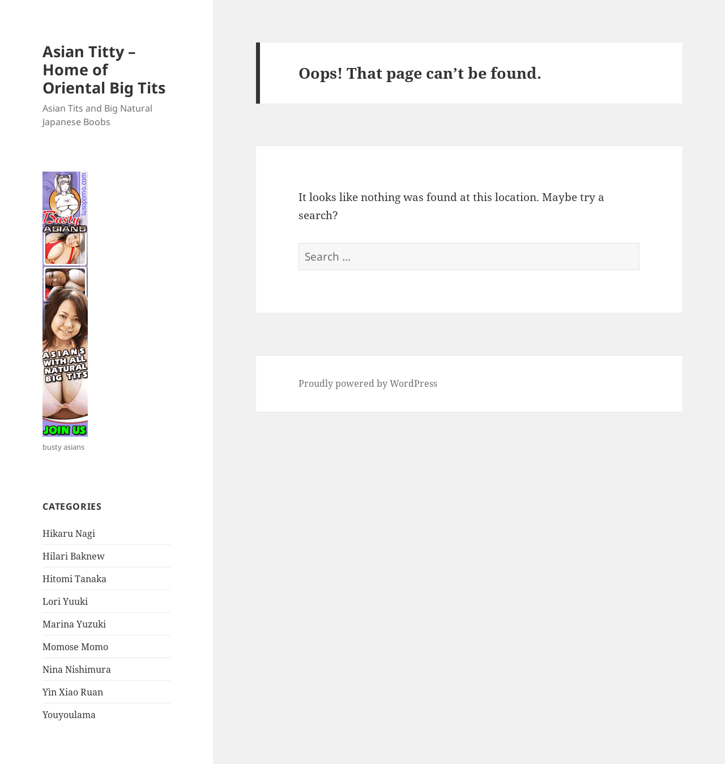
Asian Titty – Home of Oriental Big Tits (103, 69)
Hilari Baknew (73, 556)
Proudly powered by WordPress (367, 383)
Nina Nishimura (76, 669)
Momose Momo (75, 647)
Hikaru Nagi (68, 533)
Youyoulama (69, 714)
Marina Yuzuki (74, 624)
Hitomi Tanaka (74, 579)
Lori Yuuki (65, 601)
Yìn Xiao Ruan (72, 692)
